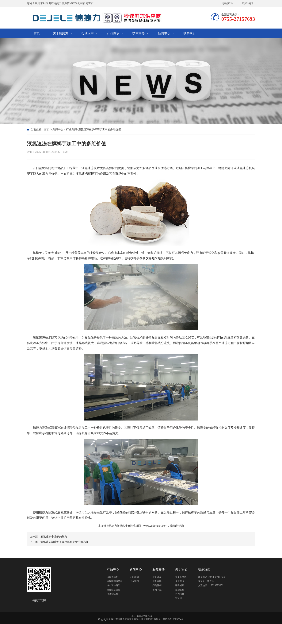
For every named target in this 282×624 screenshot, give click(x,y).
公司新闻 (134, 577)
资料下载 (157, 589)
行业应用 (88, 33)
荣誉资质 (179, 585)
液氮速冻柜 (112, 577)
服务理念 (157, 577)
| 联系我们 (245, 3)
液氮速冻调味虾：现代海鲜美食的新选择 (64, 541)
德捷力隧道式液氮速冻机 (123, 525)
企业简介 (179, 581)
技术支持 (138, 33)
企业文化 (179, 589)
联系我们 (189, 33)
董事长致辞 (181, 577)
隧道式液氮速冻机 (239, 168)
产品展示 (113, 33)
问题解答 (157, 585)
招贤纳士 (179, 598)
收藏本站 (228, 3)
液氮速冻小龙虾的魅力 (53, 536)
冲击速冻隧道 (113, 585)
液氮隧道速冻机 (115, 581)
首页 (37, 33)
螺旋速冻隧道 (113, 589)
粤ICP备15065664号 (173, 619)
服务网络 (157, 581)
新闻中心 (164, 33)
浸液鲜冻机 (112, 594)
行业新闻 (71, 129)
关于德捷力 (60, 33)
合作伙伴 (179, 594)
